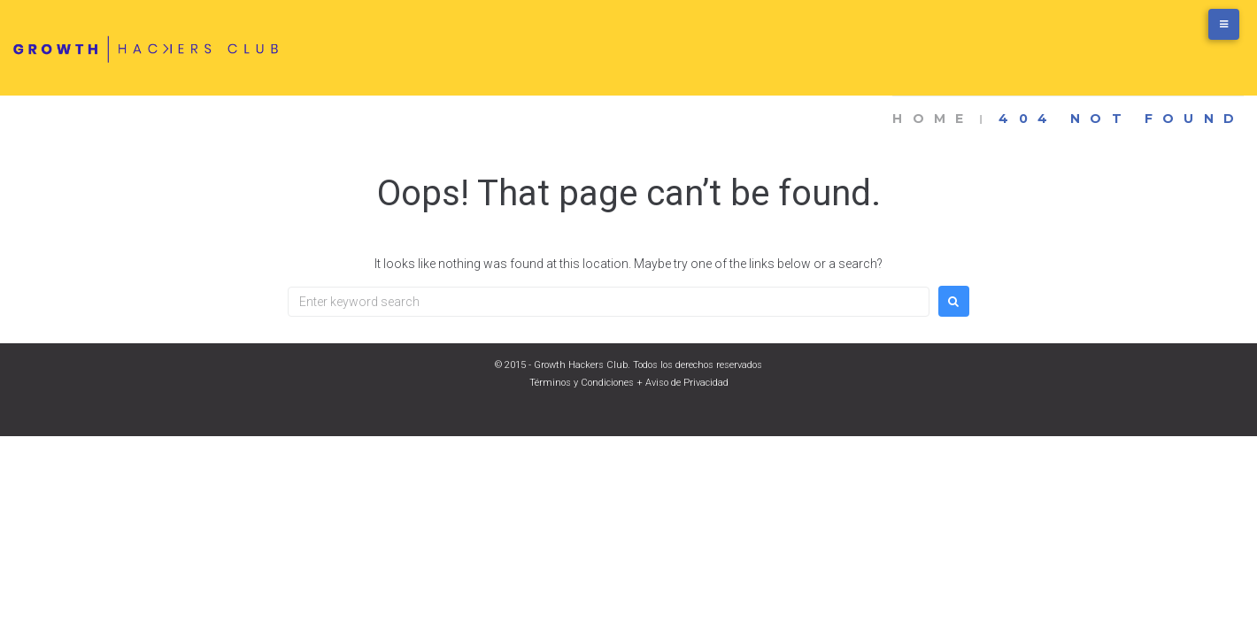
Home (932, 119)
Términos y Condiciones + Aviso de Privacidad (629, 382)
